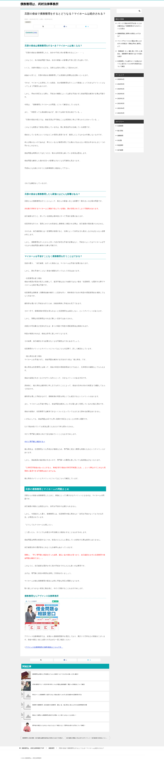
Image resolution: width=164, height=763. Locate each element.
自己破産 (120, 150)
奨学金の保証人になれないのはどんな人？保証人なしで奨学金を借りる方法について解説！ (58, 725)
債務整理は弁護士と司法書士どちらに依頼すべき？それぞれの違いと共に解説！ (55, 674)
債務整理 (27, 22)
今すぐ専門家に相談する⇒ (34, 441)
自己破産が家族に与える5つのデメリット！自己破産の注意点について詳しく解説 (88, 738)
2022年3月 (120, 94)
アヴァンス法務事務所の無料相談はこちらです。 (44, 647)
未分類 (119, 140)
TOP (33, 748)
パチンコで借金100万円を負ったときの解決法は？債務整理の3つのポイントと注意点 (129, 26)
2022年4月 (120, 89)
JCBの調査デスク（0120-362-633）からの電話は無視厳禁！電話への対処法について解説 (58, 684)
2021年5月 (120, 103)
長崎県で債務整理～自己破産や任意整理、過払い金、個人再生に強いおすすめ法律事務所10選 (59, 705)
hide (35, 32)
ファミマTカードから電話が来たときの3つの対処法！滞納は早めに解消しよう (129, 43)
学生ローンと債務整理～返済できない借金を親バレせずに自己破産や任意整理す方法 (57, 694)
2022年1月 (120, 98)
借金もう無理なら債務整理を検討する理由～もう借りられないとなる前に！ (54, 715)
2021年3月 (120, 113)
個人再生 (120, 130)
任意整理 (120, 126)
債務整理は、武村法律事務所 (40, 3)
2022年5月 (120, 84)
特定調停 (120, 145)
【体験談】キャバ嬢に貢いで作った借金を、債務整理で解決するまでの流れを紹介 (129, 53)
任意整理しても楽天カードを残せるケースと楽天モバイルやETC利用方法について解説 (129, 63)
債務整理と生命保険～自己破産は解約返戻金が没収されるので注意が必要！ (43, 738)
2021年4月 (120, 108)
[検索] (129, 11)
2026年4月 (120, 79)
